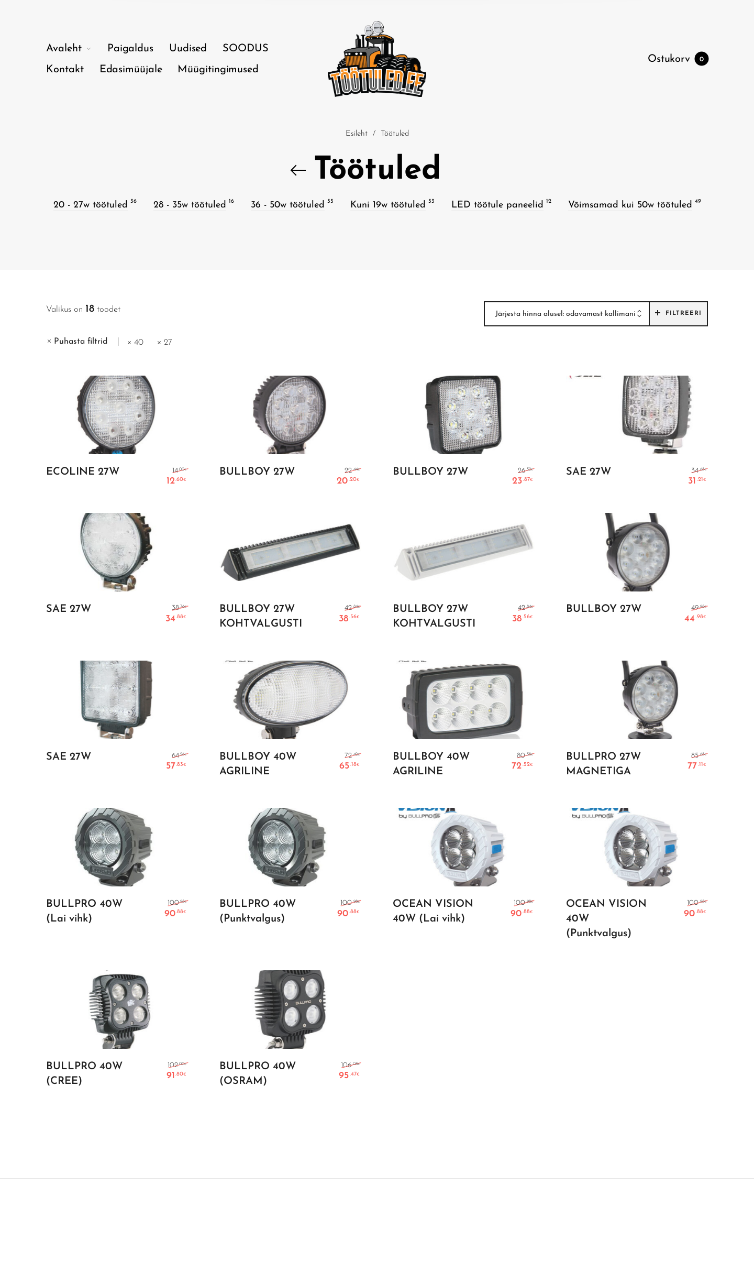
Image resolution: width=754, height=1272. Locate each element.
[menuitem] (76, 48)
